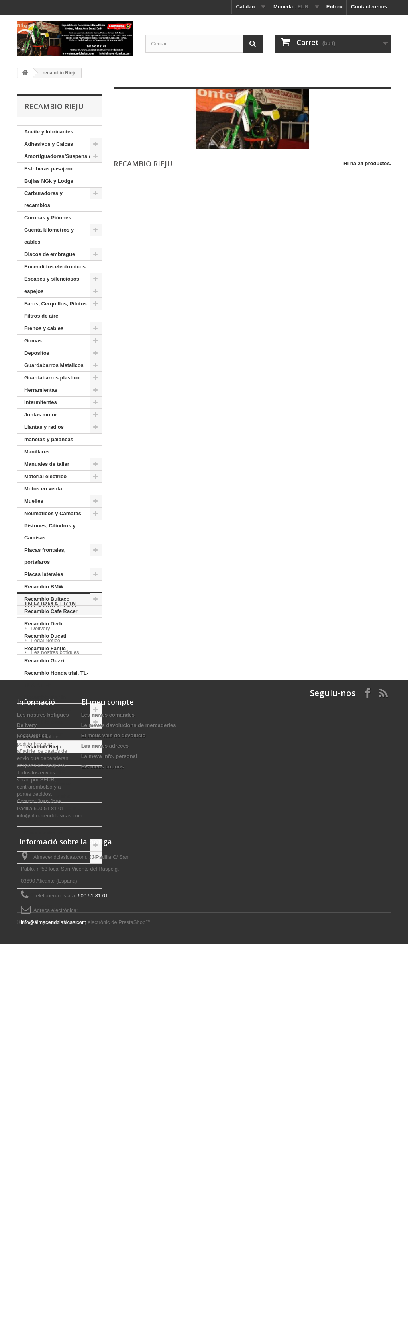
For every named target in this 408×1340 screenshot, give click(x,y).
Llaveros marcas (44, 882)
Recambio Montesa (47, 710)
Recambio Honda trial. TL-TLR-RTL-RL (56, 679)
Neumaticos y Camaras (52, 513)
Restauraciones (43, 833)
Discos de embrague (49, 254)
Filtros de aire (41, 316)
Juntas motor (40, 415)
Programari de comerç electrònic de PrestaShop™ (93, 1318)
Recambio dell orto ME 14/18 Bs (52, 814)
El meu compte (107, 1054)
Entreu (334, 7)
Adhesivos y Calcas (48, 144)
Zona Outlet (38, 919)
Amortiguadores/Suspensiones (62, 156)
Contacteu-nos (369, 7)
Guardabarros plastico (52, 378)
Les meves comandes (108, 1067)
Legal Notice (45, 982)
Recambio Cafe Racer (51, 611)
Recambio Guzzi (44, 661)
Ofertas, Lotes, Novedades (42, 900)
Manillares (37, 452)
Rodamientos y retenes (52, 845)
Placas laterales (43, 574)
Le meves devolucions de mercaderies (128, 1078)
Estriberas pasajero (48, 169)
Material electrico (45, 476)
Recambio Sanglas (47, 759)
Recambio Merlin (45, 697)
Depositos (36, 353)
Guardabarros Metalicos (54, 365)
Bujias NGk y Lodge (48, 181)
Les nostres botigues (54, 994)
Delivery (40, 970)
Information (51, 949)
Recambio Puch (43, 734)
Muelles (33, 501)
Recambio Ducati (45, 636)
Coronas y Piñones (47, 218)
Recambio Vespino (47, 784)
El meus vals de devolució (113, 1088)
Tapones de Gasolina (50, 857)
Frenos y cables (43, 328)
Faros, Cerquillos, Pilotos (55, 304)
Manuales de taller (46, 464)
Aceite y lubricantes (48, 132)
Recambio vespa (44, 771)
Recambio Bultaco (46, 599)
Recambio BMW (43, 587)
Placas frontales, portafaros (44, 556)
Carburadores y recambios (43, 199)
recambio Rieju (42, 747)
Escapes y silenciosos (51, 279)
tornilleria (36, 870)
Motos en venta (43, 489)
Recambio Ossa (43, 722)
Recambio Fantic (45, 648)
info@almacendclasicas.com (53, 1288)
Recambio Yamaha (47, 796)
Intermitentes (40, 402)
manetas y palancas (48, 439)
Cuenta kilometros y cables (49, 236)
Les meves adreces (105, 1099)
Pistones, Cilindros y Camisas (50, 532)
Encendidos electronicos (55, 267)
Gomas (33, 341)
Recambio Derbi (44, 624)
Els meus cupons (102, 1119)
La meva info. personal (109, 1109)
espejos (33, 291)
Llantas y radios (44, 427)
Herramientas (40, 390)
